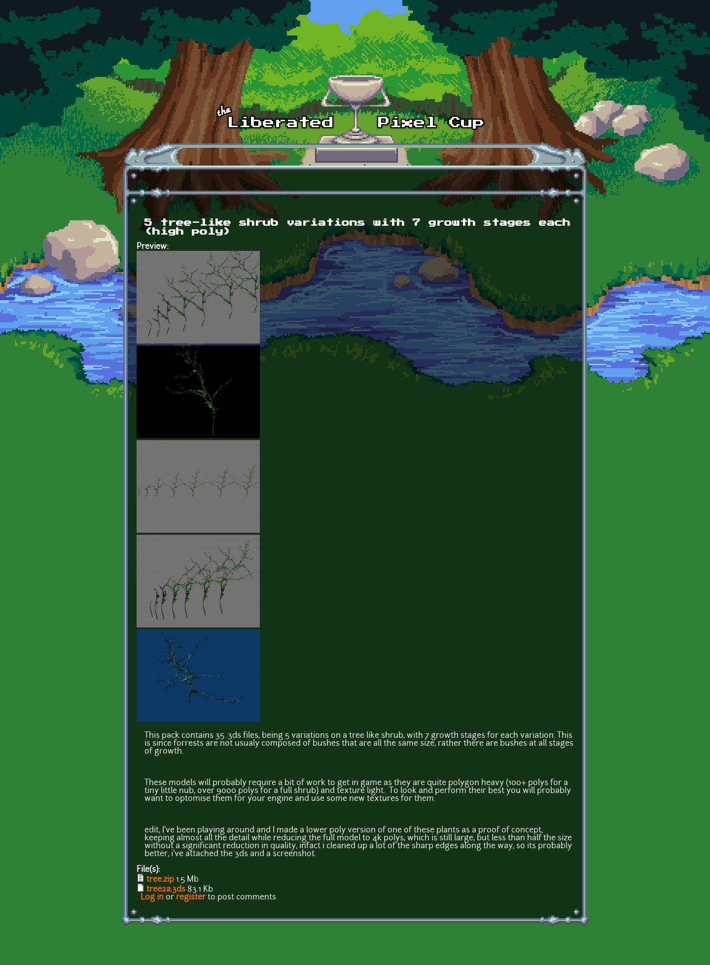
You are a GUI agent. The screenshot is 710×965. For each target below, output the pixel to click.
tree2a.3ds (165, 890)
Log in (152, 897)
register (191, 897)
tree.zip (160, 880)
